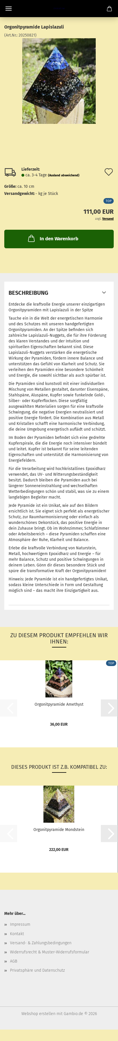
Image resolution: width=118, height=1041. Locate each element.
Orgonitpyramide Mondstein (58, 829)
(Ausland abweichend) (63, 175)
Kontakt (17, 933)
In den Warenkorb (52, 238)
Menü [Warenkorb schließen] (8, 8)
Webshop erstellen (38, 1013)
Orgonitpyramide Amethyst (59, 704)
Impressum (20, 924)
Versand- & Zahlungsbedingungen (40, 943)
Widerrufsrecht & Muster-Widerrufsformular (49, 952)
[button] (109, 708)
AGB (13, 961)
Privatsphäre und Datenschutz (37, 970)
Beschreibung (28, 292)
